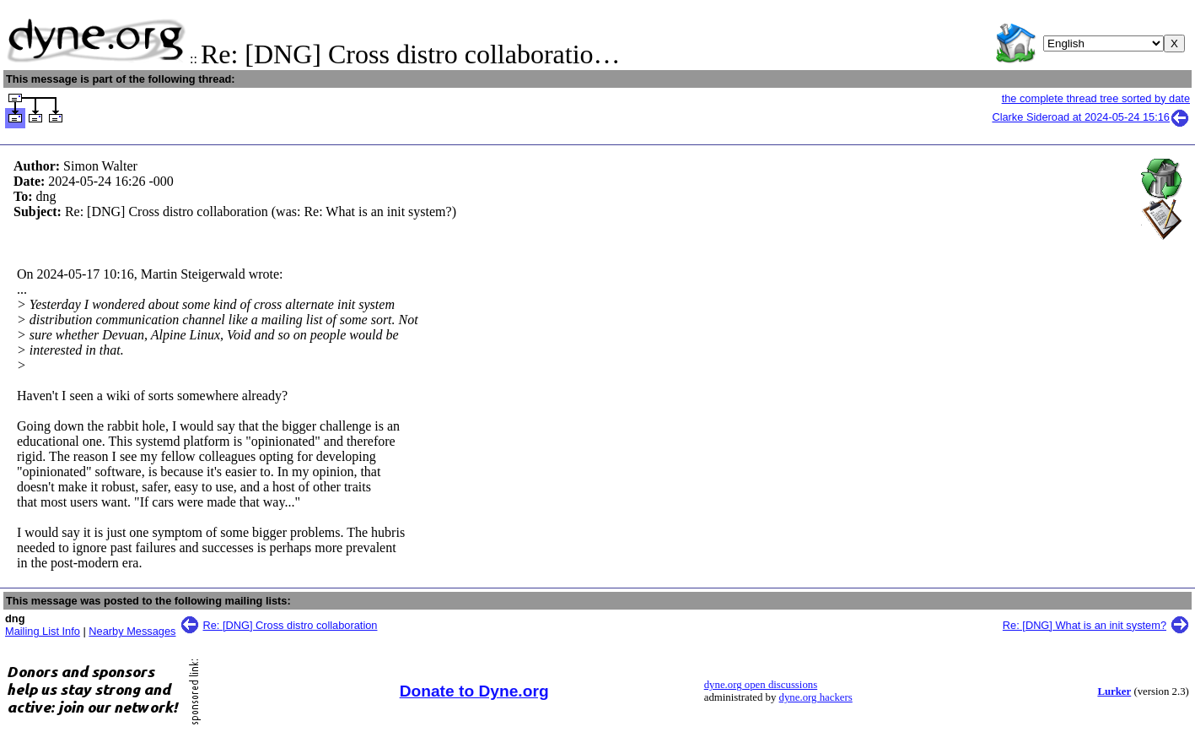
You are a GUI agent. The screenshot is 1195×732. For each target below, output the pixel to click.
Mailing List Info (42, 631)
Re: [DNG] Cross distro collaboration (290, 625)
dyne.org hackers (816, 697)
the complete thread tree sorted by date (1096, 98)
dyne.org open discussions (760, 685)
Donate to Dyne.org (474, 691)
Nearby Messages (132, 631)
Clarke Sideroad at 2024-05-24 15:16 (1091, 117)
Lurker (1114, 691)
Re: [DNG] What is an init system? (1084, 625)
